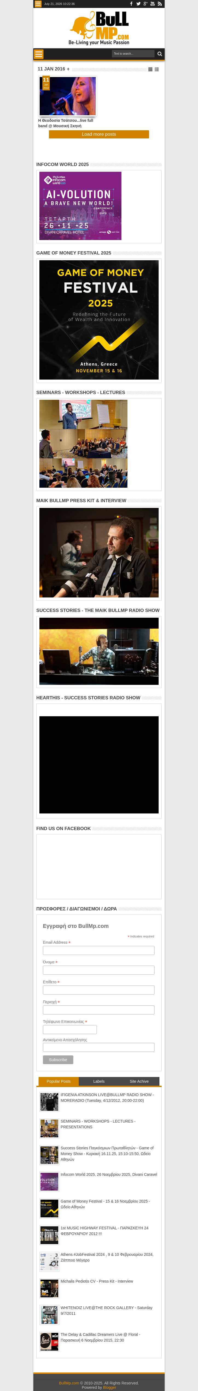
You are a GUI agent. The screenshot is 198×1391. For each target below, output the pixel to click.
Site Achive (139, 1081)
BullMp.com (69, 1383)
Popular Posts (59, 1081)
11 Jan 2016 (51, 69)
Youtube (152, 4)
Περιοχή (51, 1002)
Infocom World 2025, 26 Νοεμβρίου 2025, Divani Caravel (109, 1174)
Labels (98, 1081)
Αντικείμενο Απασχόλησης (65, 1040)
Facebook (131, 4)
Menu (38, 4)
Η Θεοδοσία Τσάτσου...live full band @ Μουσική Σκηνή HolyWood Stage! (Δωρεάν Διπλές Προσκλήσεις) (65, 123)
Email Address (57, 942)
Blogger (109, 1387)
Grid (151, 69)
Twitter (138, 4)
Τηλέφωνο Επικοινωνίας (65, 1021)
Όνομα (50, 962)
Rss (159, 4)
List (157, 69)
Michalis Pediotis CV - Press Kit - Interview (97, 1281)
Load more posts (99, 134)
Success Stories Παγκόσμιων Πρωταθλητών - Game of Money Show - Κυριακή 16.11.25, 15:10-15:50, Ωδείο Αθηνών (107, 1154)
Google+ (145, 4)
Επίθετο (51, 982)
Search (159, 54)
